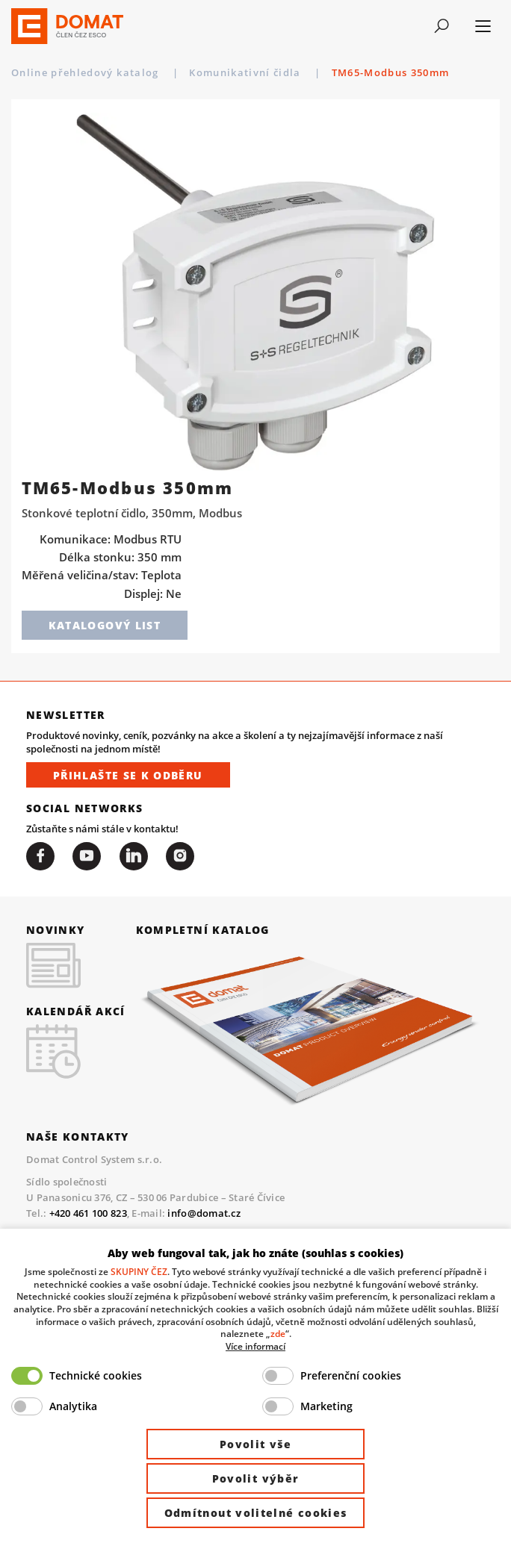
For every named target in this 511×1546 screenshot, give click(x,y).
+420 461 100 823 (88, 1213)
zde (277, 1333)
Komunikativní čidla (246, 72)
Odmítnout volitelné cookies (255, 1513)
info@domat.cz (203, 1213)
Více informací (255, 1346)
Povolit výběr (256, 1478)
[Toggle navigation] (441, 26)
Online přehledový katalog (86, 72)
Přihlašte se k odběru (128, 775)
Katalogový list (105, 625)
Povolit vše (255, 1444)
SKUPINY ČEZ (139, 1271)
